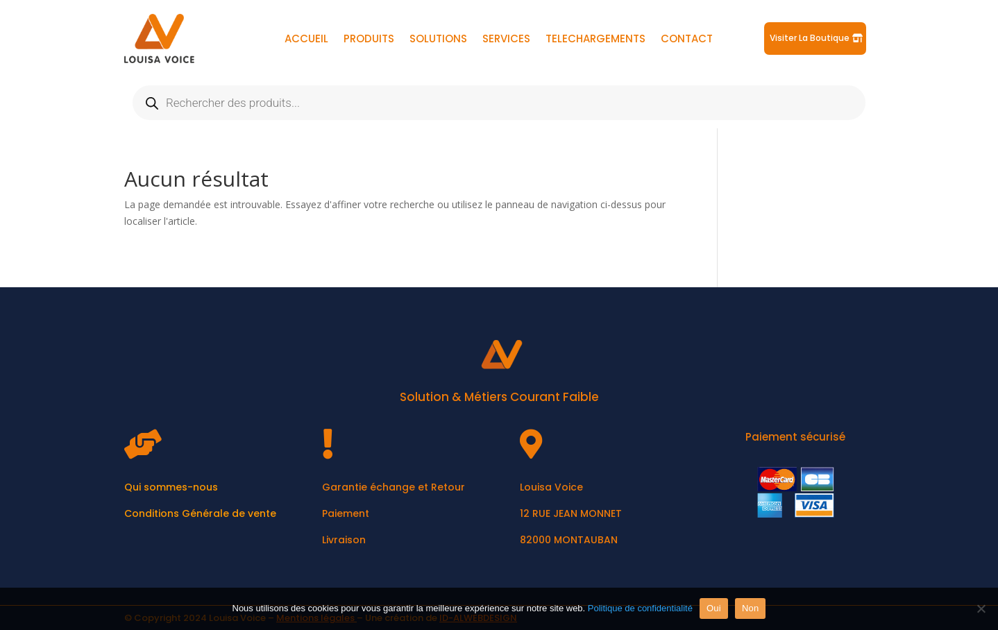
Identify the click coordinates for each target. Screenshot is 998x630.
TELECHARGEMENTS (595, 40)
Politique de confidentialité (640, 608)
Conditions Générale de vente (200, 513)
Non (750, 608)
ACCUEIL (306, 40)
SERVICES (506, 40)
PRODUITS (369, 40)
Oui (714, 608)
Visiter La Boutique (809, 38)
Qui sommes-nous (171, 487)
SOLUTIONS (438, 40)
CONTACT (687, 40)
